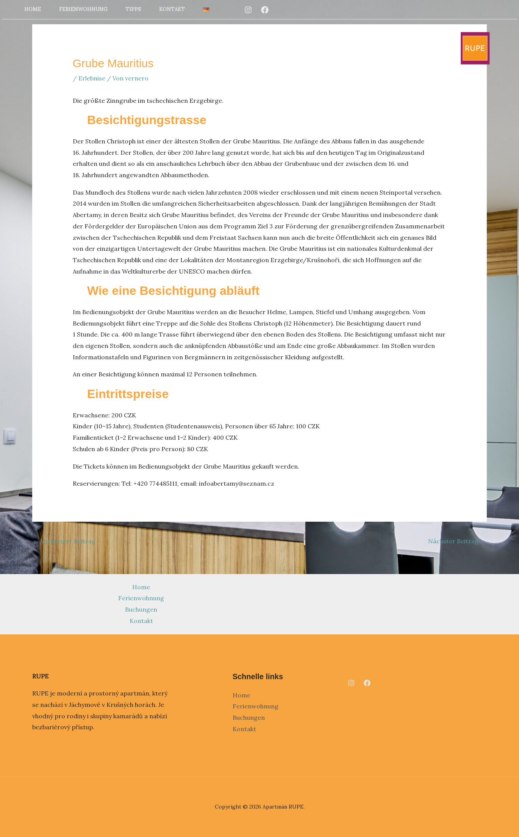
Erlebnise (91, 78)
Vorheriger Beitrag (64, 541)
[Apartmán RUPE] (475, 47)
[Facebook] (265, 10)
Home (32, 9)
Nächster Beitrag (457, 541)
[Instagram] (248, 10)
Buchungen (141, 609)
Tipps (133, 9)
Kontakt (172, 9)
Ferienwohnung (83, 9)
